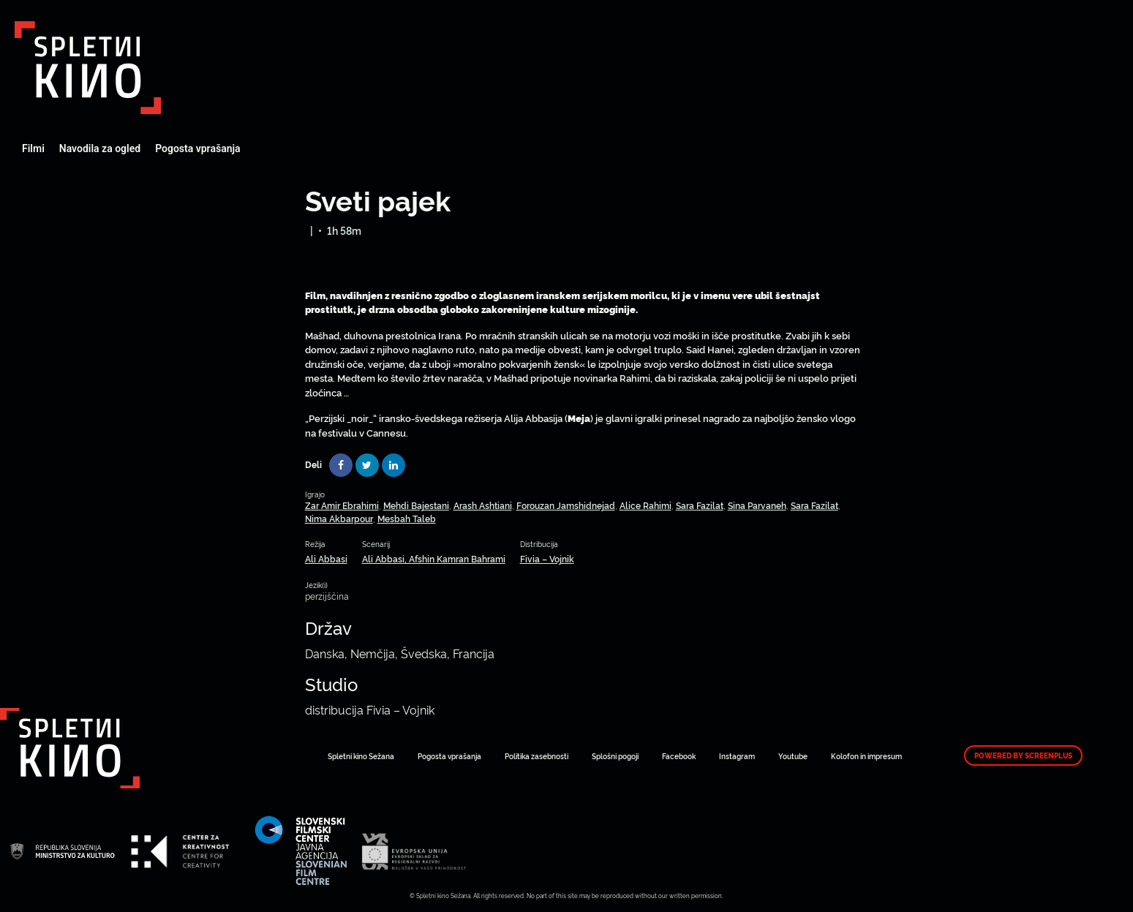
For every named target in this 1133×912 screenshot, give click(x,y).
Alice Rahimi (645, 505)
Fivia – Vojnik (547, 558)
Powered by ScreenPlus (1023, 755)
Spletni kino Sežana (361, 756)
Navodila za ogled (99, 148)
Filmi (33, 148)
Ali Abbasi (326, 558)
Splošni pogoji (615, 756)
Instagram (737, 756)
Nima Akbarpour (339, 518)
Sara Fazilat (699, 505)
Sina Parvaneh (757, 505)
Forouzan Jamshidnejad (565, 505)
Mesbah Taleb (406, 518)
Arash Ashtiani (482, 505)
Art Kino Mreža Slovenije (88, 67)
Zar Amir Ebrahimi (342, 505)
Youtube (793, 756)
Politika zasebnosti (536, 756)
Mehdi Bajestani (416, 505)
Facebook (679, 756)
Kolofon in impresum (866, 756)
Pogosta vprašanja (197, 148)
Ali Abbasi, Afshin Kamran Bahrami (433, 558)
